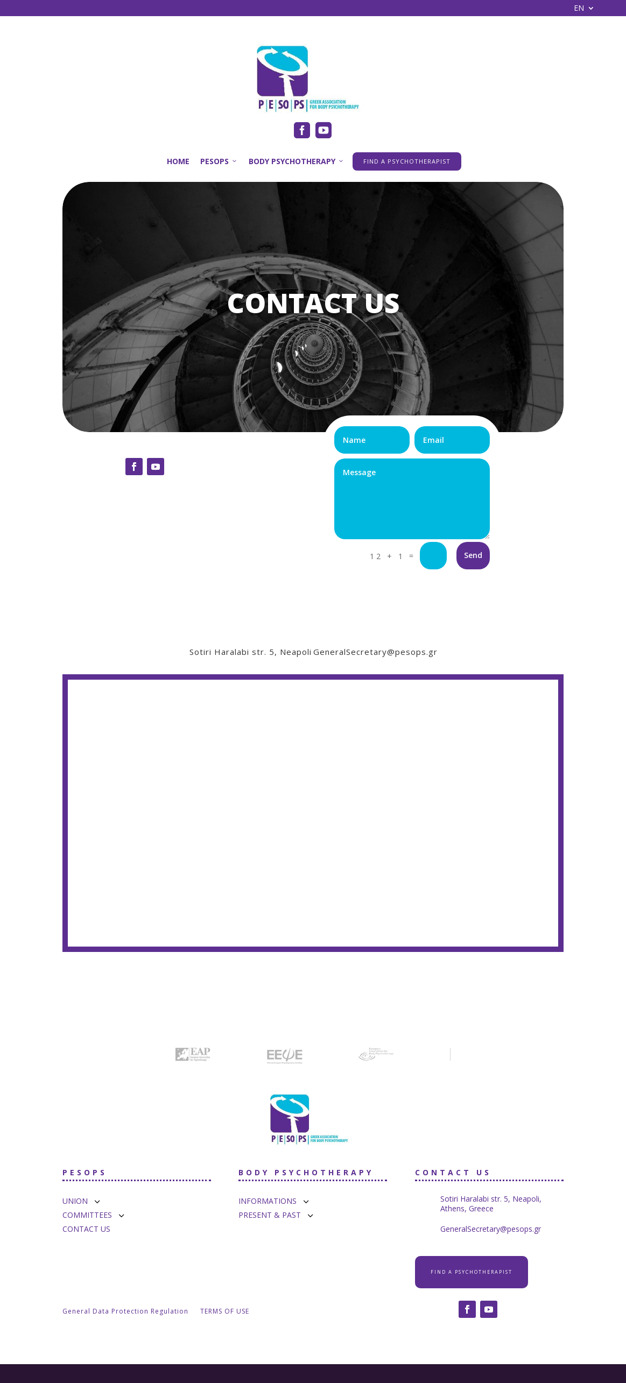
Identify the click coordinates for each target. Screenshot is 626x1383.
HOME (178, 161)
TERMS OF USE (224, 1312)
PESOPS (219, 161)
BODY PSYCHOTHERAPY (296, 161)
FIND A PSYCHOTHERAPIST (407, 161)
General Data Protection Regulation (125, 1312)
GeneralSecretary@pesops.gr (375, 651)
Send (473, 555)
